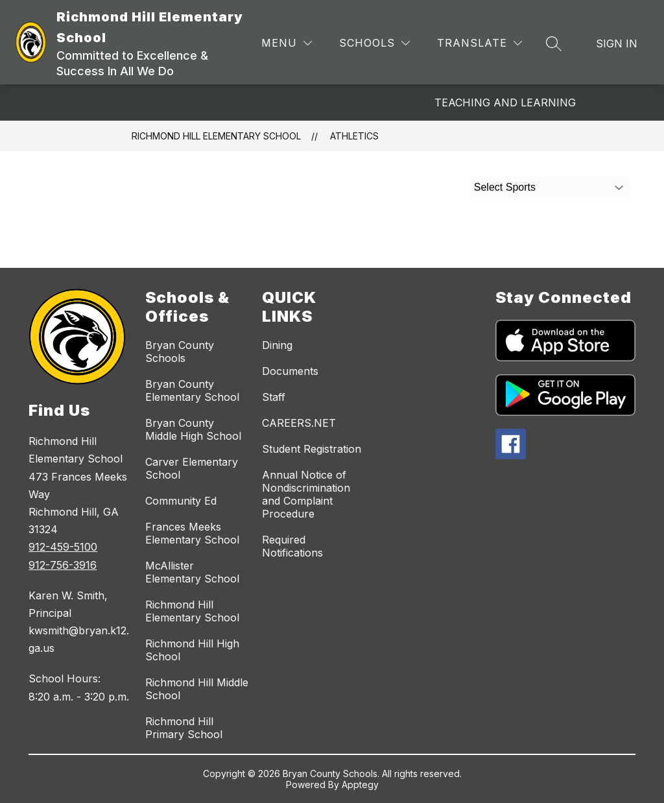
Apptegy (360, 784)
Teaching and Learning (505, 102)
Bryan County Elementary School (192, 390)
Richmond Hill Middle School (196, 689)
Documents (290, 371)
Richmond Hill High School (192, 650)
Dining (277, 345)
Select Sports (505, 187)
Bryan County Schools (179, 352)
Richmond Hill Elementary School (216, 135)
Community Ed (181, 500)
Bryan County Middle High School (193, 429)
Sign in (616, 43)
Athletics (354, 135)
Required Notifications (292, 546)
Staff (273, 396)
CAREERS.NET (299, 422)
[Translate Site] (479, 43)
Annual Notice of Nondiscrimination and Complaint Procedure (306, 494)
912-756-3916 (63, 564)
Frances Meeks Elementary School (192, 533)
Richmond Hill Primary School (183, 728)
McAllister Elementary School (192, 572)
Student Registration (311, 448)
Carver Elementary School (191, 468)
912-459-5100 (63, 546)
